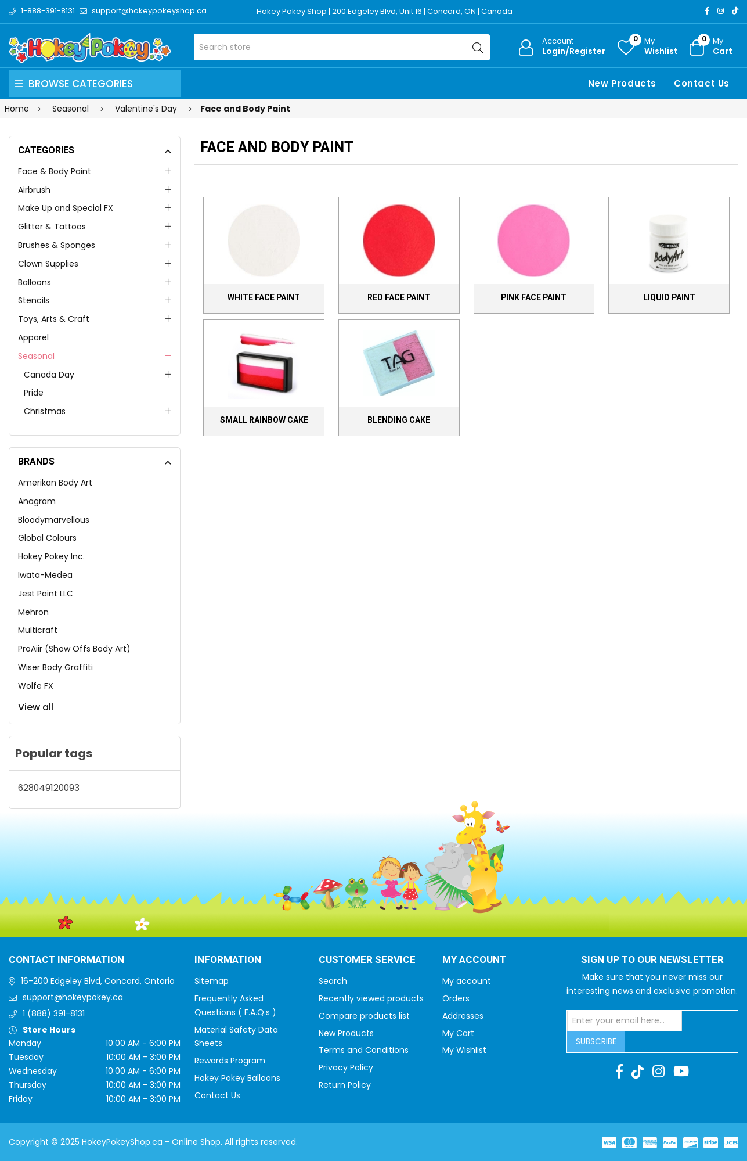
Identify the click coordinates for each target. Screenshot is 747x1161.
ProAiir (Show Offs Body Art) (74, 649)
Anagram (37, 501)
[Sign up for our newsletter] (624, 1021)
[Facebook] (707, 11)
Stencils (33, 300)
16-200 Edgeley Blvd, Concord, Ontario (98, 981)
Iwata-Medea (45, 575)
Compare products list (364, 1016)
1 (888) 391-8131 (54, 1013)
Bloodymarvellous (53, 520)
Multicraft (37, 630)
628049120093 (49, 788)
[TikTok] (735, 11)
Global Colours (47, 538)
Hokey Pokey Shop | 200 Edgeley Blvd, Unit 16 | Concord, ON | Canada (385, 11)
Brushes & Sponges (56, 245)
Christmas (45, 411)
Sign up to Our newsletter (652, 960)
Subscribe (596, 1041)
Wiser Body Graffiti (55, 667)
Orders (456, 998)
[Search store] (342, 47)
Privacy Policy (346, 1067)
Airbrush (34, 190)
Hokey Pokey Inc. (51, 556)
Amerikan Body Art (55, 482)
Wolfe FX (35, 686)
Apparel (33, 337)
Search (333, 981)
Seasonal (36, 356)
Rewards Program (229, 1060)
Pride (34, 392)
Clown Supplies (48, 263)
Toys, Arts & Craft (53, 319)
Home (17, 108)
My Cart (458, 1033)
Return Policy (345, 1085)
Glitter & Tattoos (52, 226)
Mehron (33, 612)
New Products (622, 83)
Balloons (34, 282)
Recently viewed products (371, 998)
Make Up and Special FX (65, 208)
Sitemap (211, 981)
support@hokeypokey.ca (73, 997)
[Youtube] (681, 1072)
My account (466, 981)
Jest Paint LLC (45, 593)
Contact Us (702, 83)
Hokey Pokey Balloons (237, 1078)
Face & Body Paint (54, 171)
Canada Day (49, 374)
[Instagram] (720, 11)
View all (35, 707)
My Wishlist (464, 1050)
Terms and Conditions (364, 1050)
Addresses (462, 1016)
